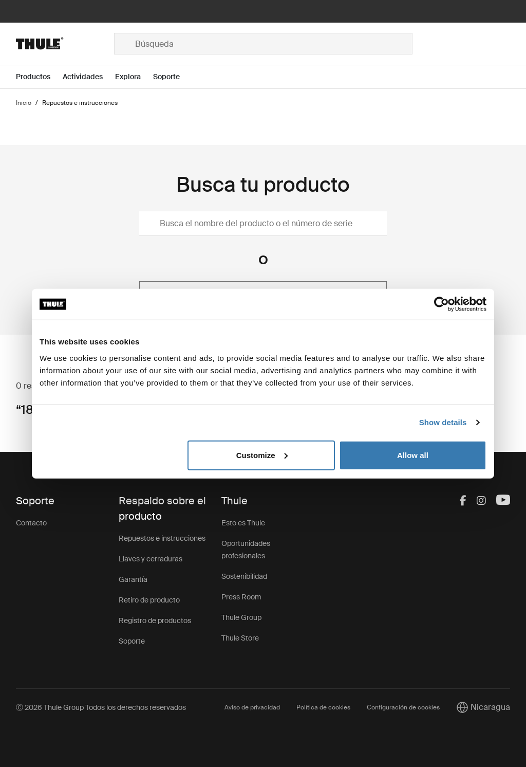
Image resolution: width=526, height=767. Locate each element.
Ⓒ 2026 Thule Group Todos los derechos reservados (101, 707)
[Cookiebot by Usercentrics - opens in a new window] (441, 304)
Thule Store (240, 638)
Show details (443, 422)
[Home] (65, 44)
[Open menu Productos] (39, 76)
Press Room (241, 596)
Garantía (133, 579)
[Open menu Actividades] (89, 76)
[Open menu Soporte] (172, 76)
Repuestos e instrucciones (162, 538)
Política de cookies (323, 707)
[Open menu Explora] (134, 76)
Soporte (132, 641)
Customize (262, 454)
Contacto (31, 522)
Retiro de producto (149, 600)
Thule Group (241, 617)
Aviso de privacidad (252, 707)
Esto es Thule (243, 522)
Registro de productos (155, 620)
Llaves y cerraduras (150, 558)
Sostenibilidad (244, 576)
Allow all (412, 454)
